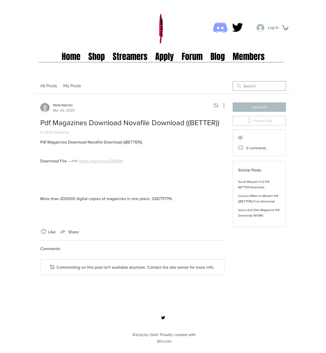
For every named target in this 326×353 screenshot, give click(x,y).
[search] (259, 86)
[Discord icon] (220, 27)
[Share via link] (69, 232)
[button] (285, 27)
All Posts (48, 85)
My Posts (72, 85)
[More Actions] (221, 105)
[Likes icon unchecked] (43, 232)
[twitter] (237, 27)
